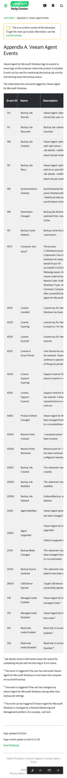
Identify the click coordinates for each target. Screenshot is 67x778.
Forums (29, 758)
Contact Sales (52, 758)
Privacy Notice (17, 773)
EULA (33, 762)
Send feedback (11, 745)
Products (19, 758)
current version (14, 35)
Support (39, 758)
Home (10, 758)
